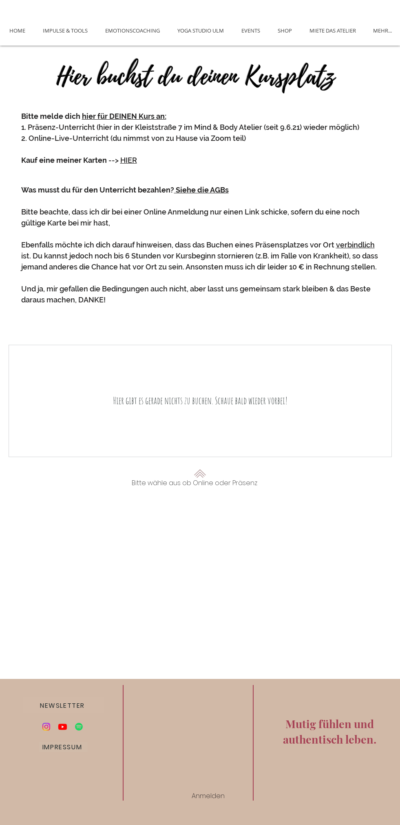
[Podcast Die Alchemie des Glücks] (79, 727)
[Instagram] (46, 727)
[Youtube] (62, 727)
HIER (128, 160)
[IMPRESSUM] (63, 747)
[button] (63, 705)
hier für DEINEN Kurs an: (124, 116)
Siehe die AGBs (201, 190)
